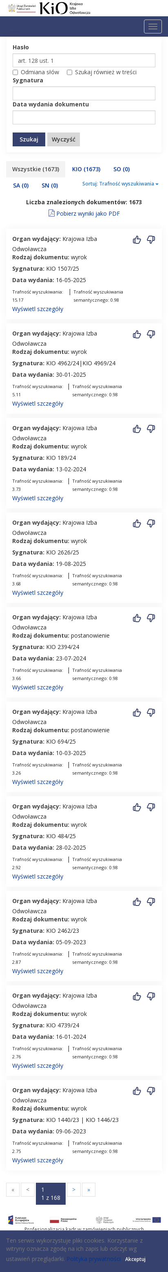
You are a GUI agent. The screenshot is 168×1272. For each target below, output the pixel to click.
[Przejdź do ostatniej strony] (88, 1190)
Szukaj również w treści (102, 72)
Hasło (21, 47)
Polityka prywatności (93, 1259)
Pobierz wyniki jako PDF (84, 211)
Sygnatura (28, 80)
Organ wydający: (36, 239)
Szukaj (29, 139)
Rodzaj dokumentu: (40, 257)
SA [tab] (21, 185)
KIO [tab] (86, 169)
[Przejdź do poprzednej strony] (28, 1190)
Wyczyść (63, 139)
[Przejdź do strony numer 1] (51, 1194)
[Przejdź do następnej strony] (74, 1190)
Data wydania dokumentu (51, 104)
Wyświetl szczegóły (37, 309)
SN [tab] (50, 185)
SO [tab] (121, 169)
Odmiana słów (36, 72)
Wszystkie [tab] (35, 169)
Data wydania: (33, 280)
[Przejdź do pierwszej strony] (13, 1190)
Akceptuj (135, 1259)
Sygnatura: (28, 268)
